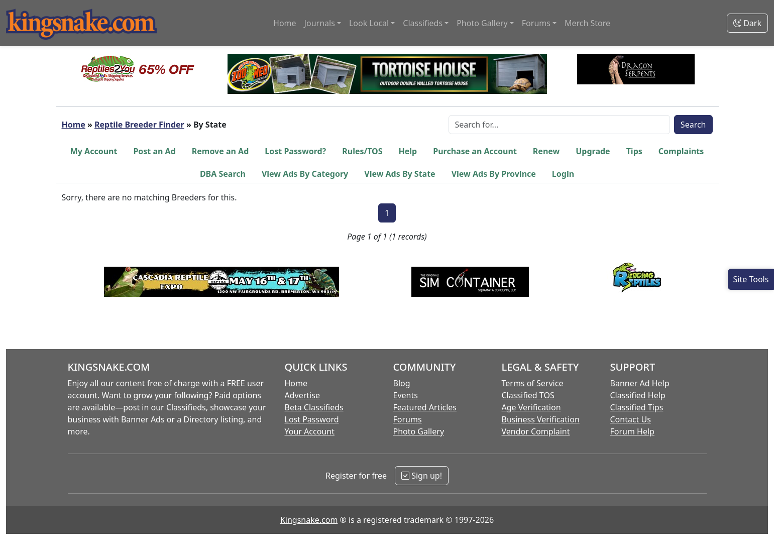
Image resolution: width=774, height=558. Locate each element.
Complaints (681, 151)
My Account (94, 151)
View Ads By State (399, 173)
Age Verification (531, 407)
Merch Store (587, 23)
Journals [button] (319, 23)
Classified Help (638, 395)
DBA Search (223, 173)
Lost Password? (295, 151)
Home (284, 23)
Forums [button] (536, 23)
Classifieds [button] (423, 23)
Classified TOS (528, 395)
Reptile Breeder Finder (139, 124)
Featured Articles (425, 407)
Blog (401, 383)
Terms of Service (533, 383)
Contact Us (630, 419)
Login (563, 173)
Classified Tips (637, 407)
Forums (407, 419)
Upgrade (593, 151)
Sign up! (421, 475)
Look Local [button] (369, 23)
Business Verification (541, 419)
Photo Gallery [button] (482, 23)
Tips (634, 151)
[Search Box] (559, 124)
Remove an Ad (220, 151)
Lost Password (312, 419)
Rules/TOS (362, 151)
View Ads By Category (305, 173)
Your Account (310, 431)
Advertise (302, 395)
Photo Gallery (419, 431)
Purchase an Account (475, 151)
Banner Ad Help (640, 383)
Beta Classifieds (314, 407)
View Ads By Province (494, 173)
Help (408, 151)
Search (693, 124)
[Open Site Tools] (751, 279)
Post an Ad (154, 151)
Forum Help (632, 431)
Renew (546, 151)
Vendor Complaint (536, 431)
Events (405, 395)
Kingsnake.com (309, 519)
